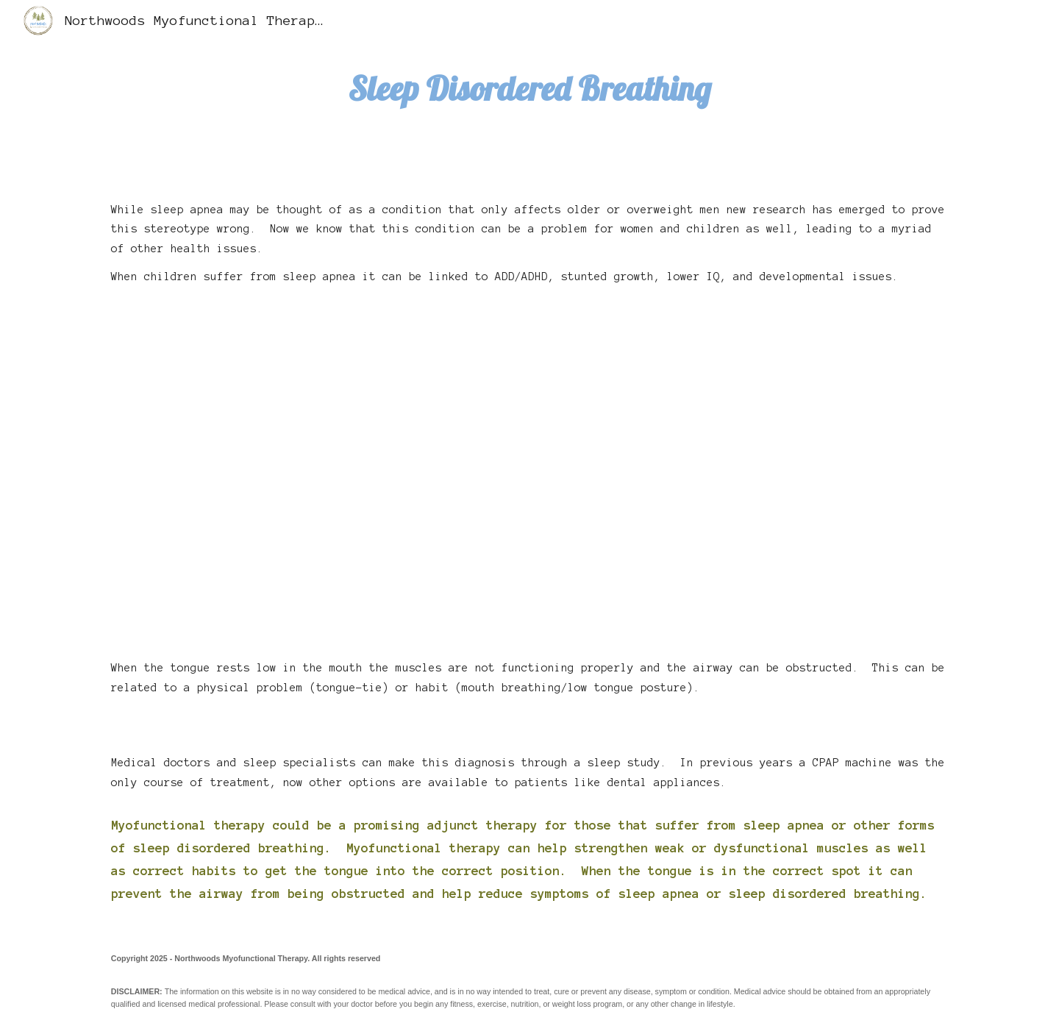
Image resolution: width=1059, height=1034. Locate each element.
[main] (529, 88)
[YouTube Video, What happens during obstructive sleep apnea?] (529, 467)
